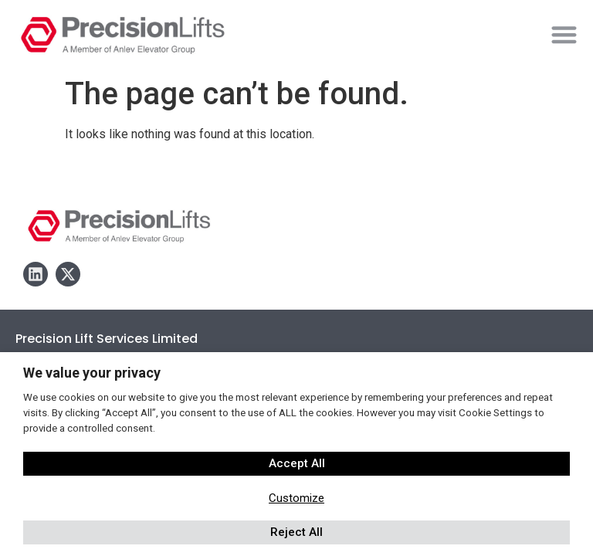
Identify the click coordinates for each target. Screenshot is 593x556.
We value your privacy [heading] (92, 372)
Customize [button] (296, 498)
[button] (564, 34)
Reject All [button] (296, 532)
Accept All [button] (297, 463)
